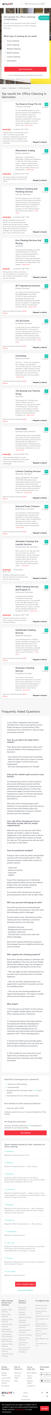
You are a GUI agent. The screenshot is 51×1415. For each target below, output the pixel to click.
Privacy (25, 1396)
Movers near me (41, 1308)
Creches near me (41, 1305)
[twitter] (47, 1393)
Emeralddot (21, 429)
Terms (25, 1393)
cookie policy (20, 1409)
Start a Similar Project (25, 1284)
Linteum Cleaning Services (28, 471)
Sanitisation (11, 61)
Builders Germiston (25, 1317)
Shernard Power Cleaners (27, 506)
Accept (45, 1408)
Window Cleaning (14, 49)
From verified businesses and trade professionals (25, 75)
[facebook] (42, 1393)
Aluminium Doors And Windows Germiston (24, 1350)
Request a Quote (40, 142)
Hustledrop (20, 356)
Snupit (4, 88)
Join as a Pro (6, 1378)
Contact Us (31, 1386)
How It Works (31, 1373)
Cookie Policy (25, 1400)
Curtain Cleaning (13, 57)
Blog (16, 1381)
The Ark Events (22, 321)
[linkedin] (47, 1396)
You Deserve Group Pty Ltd (28, 104)
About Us (17, 1373)
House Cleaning (13, 41)
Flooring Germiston (25, 1335)
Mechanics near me (42, 1316)
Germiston (12, 88)
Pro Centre (5, 1386)
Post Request (39, 10)
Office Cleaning (13, 45)
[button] (48, 10)
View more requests (25, 1290)
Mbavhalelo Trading (25, 150)
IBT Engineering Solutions (27, 285)
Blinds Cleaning (13, 53)
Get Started (25, 1133)
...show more (28, 125)
